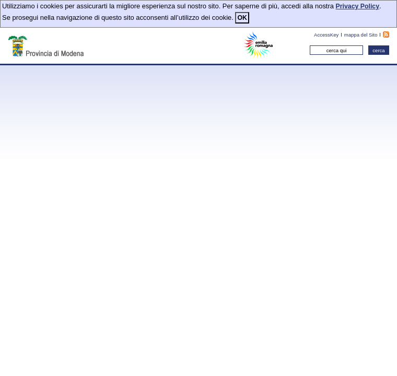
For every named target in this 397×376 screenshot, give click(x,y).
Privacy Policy (357, 6)
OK (242, 17)
